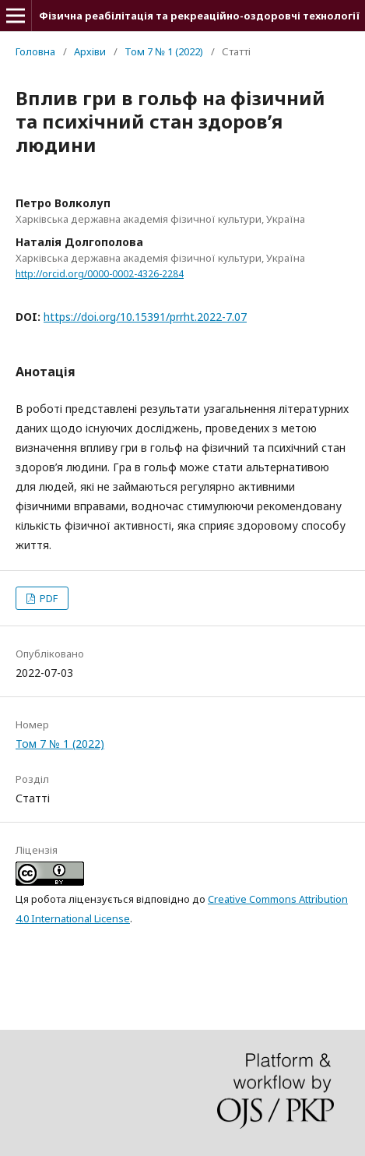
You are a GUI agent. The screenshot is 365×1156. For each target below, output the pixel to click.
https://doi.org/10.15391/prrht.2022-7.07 (145, 316)
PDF (47, 598)
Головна (35, 51)
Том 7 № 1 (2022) (164, 51)
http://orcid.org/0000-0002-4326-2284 (100, 273)
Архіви (90, 51)
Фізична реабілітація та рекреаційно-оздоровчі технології (199, 16)
